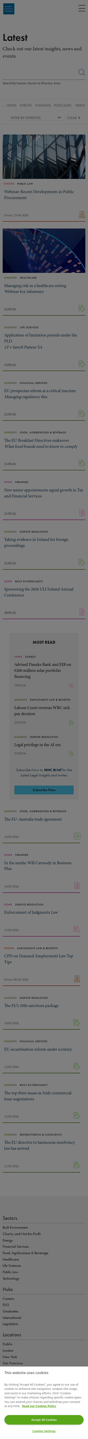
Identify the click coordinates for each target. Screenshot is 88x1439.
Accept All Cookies (44, 1420)
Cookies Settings (44, 1431)
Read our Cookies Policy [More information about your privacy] (39, 1406)
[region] (44, 1403)
